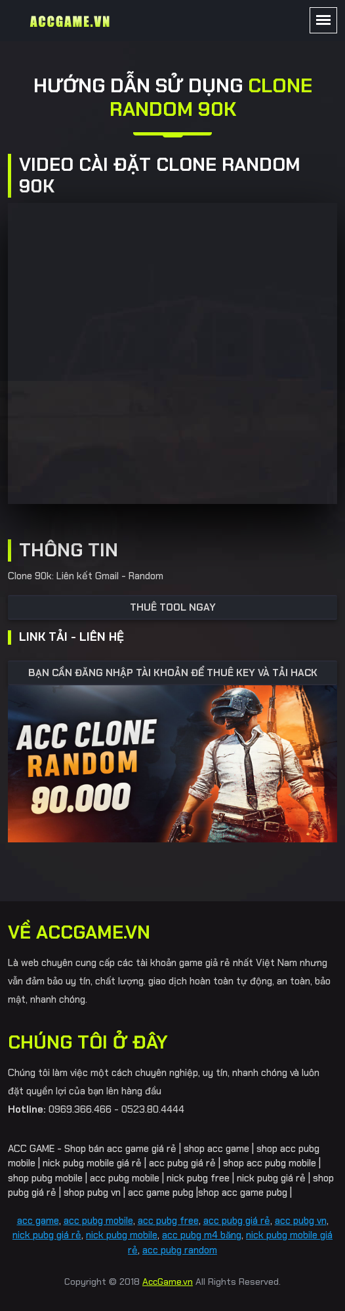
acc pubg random (179, 1250)
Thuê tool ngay (173, 607)
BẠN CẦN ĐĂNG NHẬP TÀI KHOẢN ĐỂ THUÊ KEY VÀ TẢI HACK (172, 672)
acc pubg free (168, 1220)
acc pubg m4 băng (201, 1235)
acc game (38, 1220)
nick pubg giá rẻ (46, 1235)
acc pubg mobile (98, 1220)
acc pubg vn (301, 1220)
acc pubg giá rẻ (236, 1220)
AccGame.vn (167, 1281)
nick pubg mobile (121, 1235)
